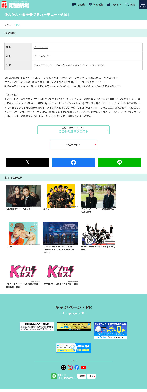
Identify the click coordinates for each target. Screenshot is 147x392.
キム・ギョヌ (75, 65)
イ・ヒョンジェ (42, 56)
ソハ (102, 65)
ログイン (114, 4)
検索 (130, 4)
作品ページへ (73, 144)
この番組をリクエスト (73, 129)
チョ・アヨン (41, 65)
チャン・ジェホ (90, 65)
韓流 (18, 24)
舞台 (91, 376)
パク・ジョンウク (57, 65)
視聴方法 (96, 4)
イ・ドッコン (41, 47)
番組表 (78, 4)
